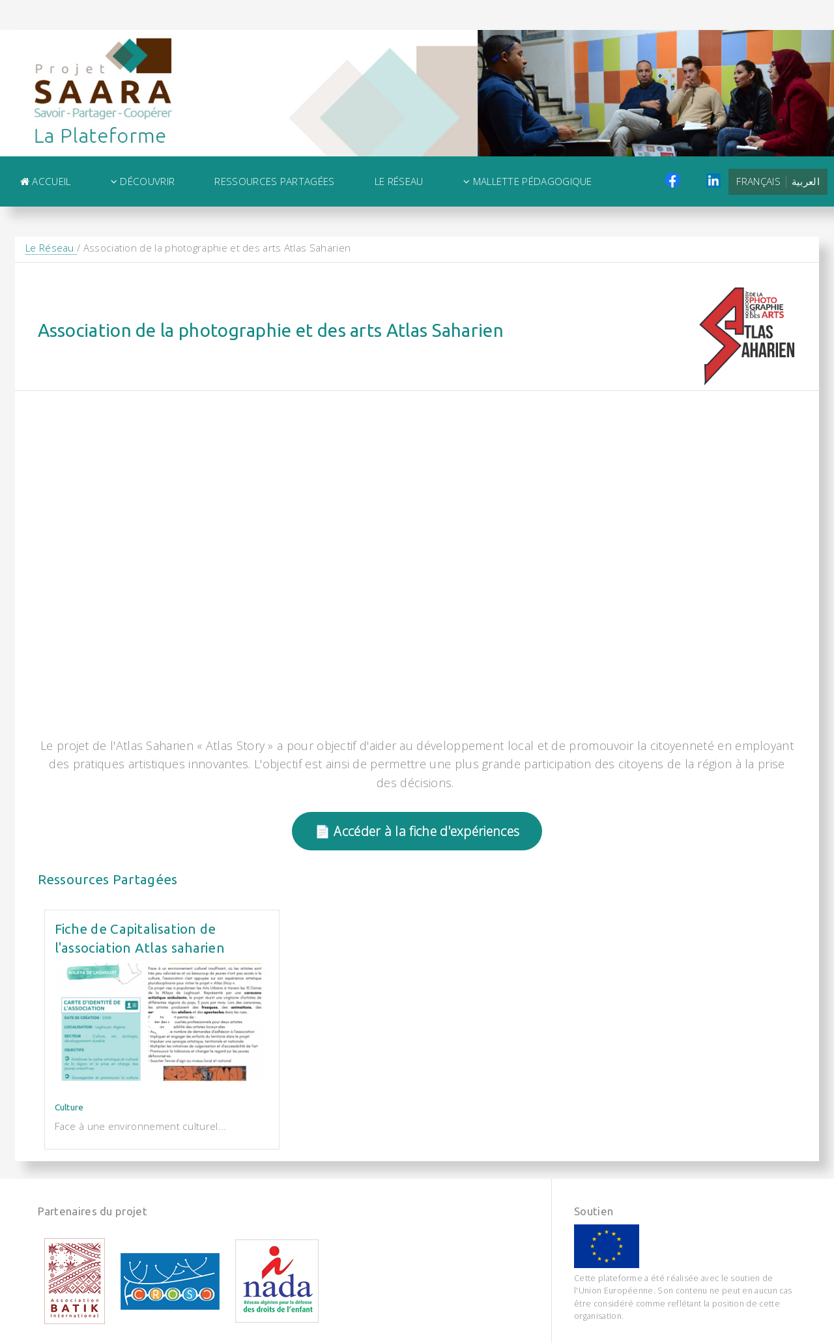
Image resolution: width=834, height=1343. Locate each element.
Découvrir (143, 181)
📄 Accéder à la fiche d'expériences (417, 831)
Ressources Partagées (274, 181)
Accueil (45, 181)
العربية (806, 181)
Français (758, 181)
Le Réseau (399, 181)
